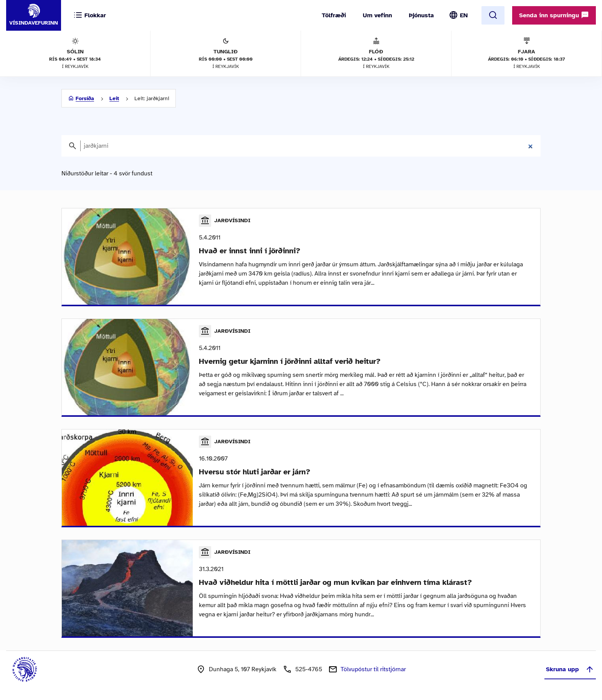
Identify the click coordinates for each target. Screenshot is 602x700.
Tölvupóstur (373, 669)
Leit (114, 98)
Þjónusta (421, 15)
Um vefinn (377, 15)
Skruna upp (570, 669)
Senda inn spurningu (554, 15)
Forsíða (85, 98)
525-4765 (308, 669)
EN (464, 15)
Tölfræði (334, 15)
